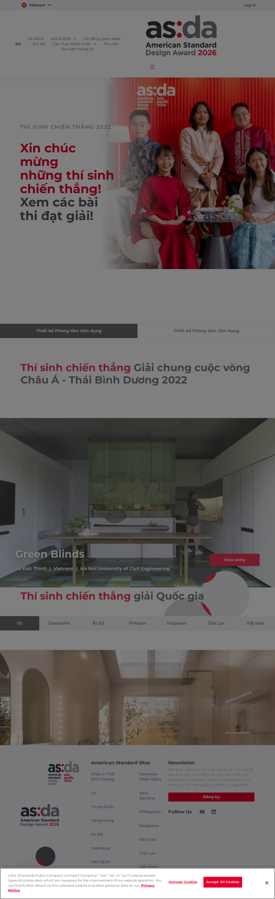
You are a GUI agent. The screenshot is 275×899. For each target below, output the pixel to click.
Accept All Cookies (222, 883)
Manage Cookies (183, 883)
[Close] (266, 882)
